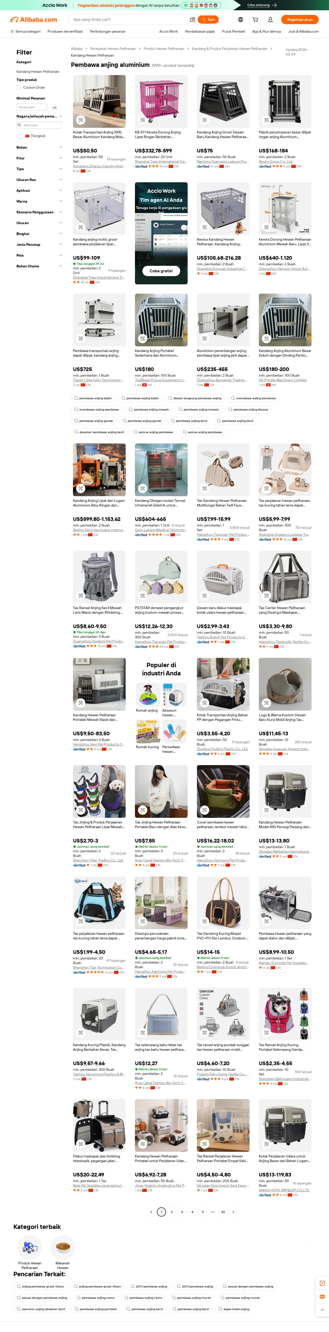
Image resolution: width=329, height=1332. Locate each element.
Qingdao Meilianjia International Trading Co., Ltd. (285, 851)
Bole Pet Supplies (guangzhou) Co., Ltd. (99, 1185)
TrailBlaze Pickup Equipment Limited (161, 380)
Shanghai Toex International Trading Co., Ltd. (161, 161)
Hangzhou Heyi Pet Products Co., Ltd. (99, 744)
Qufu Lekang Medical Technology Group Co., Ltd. (161, 530)
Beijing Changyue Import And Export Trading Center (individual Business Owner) (223, 967)
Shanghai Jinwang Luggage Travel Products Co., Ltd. (285, 534)
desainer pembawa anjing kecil (99, 432)
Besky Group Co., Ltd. (276, 161)
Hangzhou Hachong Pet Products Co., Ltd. (223, 860)
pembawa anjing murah (191, 1298)
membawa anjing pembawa (253, 398)
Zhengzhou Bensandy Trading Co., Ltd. (223, 380)
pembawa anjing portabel (96, 1309)
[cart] (256, 20)
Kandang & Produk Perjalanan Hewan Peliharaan (230, 49)
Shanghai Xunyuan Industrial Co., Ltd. (223, 269)
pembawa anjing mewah (149, 409)
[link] (322, 1283)
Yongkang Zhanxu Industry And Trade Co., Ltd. (99, 166)
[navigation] (39, 631)
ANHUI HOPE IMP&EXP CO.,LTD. (284, 1190)
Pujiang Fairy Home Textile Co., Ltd (223, 1074)
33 (223, 1212)
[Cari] (208, 19)
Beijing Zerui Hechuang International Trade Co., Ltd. (99, 530)
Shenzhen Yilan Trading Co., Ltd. (98, 860)
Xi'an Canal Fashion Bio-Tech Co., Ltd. (161, 860)
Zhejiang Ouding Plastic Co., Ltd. (222, 749)
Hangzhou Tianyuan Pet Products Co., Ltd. (223, 534)
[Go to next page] (233, 1212)
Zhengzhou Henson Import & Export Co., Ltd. (285, 269)
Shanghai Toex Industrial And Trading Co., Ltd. (99, 277)
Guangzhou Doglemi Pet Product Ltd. (99, 641)
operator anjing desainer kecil (41, 1309)
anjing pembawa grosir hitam (40, 1286)
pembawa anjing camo (96, 1298)
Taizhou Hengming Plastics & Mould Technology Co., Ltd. (99, 1074)
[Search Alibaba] (129, 19)
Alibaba (77, 49)
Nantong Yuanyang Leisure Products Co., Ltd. (223, 161)
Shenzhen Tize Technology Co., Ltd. (99, 967)
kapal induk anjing (233, 1309)
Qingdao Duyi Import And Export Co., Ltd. (223, 1185)
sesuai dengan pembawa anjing (248, 1286)
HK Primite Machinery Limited (282, 380)
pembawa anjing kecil (189, 421)
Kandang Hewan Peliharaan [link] (92, 55)
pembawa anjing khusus (248, 409)
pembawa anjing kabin (93, 398)
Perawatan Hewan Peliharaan (113, 49)
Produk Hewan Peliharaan (164, 49)
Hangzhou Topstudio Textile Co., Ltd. (285, 642)
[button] (192, 19)
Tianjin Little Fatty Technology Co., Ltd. (99, 380)
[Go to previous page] (151, 1212)
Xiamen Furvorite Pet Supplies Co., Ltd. (285, 963)
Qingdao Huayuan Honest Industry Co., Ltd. (285, 749)
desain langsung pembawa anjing (194, 398)
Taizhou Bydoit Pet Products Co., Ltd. (223, 637)
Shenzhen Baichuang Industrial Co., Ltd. (285, 1079)
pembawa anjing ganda (93, 421)
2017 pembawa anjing (149, 1286)
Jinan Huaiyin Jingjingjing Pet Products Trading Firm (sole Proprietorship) (161, 1185)
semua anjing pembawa (153, 432)
